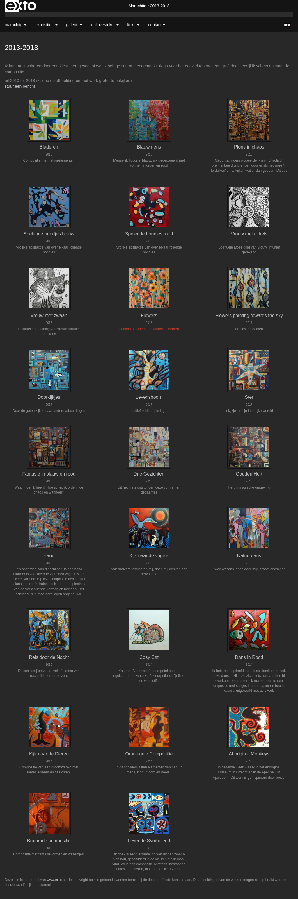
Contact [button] (156, 24)
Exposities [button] (46, 24)
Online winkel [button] (104, 24)
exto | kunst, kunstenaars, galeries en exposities (21, 6)
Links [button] (133, 24)
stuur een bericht (20, 86)
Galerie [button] (74, 24)
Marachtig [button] (15, 24)
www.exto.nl (56, 880)
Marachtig (137, 5)
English (287, 25)
